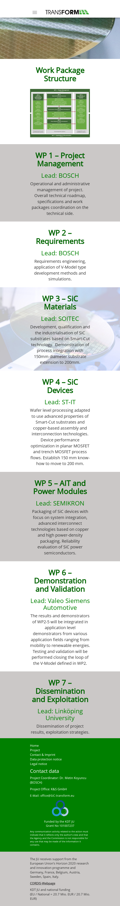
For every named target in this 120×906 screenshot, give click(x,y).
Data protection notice (46, 759)
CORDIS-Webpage (42, 883)
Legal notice (38, 764)
